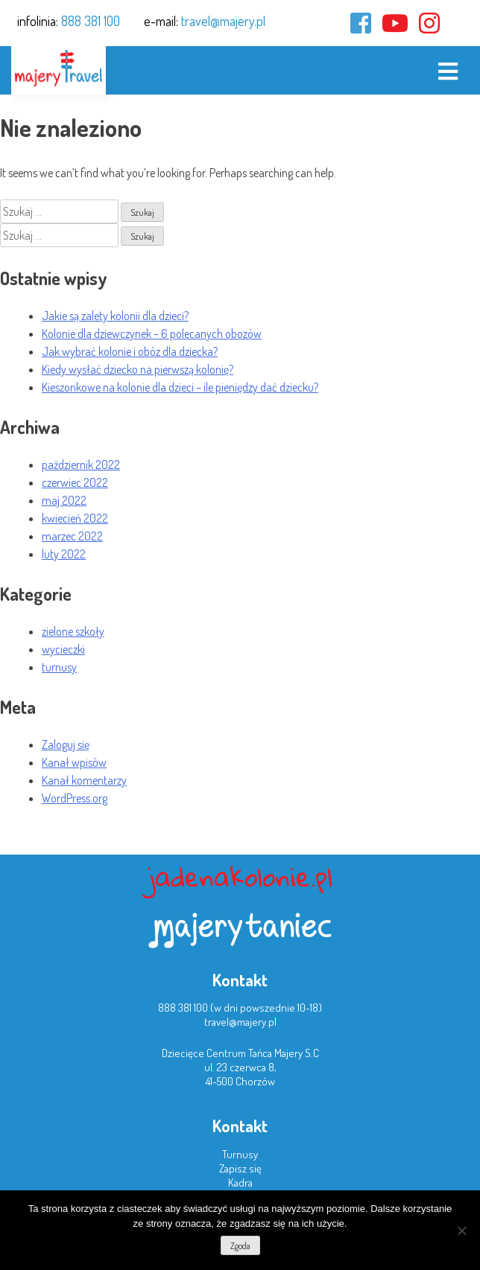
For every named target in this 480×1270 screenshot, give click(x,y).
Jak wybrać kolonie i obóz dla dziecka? (130, 351)
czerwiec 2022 (75, 482)
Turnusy (240, 1154)
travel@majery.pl (223, 21)
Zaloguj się (65, 744)
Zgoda (240, 1245)
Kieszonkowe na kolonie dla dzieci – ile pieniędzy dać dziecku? (180, 387)
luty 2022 (64, 553)
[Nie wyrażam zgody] (461, 1230)
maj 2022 (64, 500)
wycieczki (63, 649)
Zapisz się (240, 1168)
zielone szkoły (73, 631)
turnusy (59, 667)
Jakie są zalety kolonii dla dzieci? (115, 315)
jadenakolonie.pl (240, 876)
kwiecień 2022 (75, 518)
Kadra (240, 1182)
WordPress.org (74, 798)
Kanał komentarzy (84, 780)
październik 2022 (81, 464)
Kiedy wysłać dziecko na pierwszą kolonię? (137, 369)
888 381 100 (90, 21)
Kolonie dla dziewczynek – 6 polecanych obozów (152, 333)
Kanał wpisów (74, 762)
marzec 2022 (72, 536)
